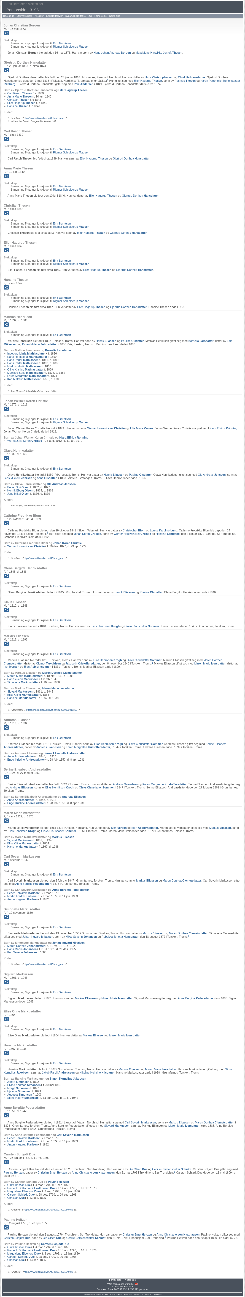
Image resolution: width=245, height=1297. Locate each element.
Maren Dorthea (62, 672)
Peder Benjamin (23, 893)
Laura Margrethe (27, 375)
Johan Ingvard (37, 936)
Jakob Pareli (58, 1072)
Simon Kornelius (68, 1078)
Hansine (17, 106)
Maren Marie (210, 663)
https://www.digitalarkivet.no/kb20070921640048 (48, 1209)
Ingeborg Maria (26, 353)
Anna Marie (20, 96)
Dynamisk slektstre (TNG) (78, 16)
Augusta (19, 1094)
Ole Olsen (138, 1169)
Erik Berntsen (126, 1286)
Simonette (23, 682)
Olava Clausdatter (141, 626)
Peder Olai (18, 487)
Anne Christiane (93, 1172)
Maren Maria (24, 675)
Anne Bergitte (33, 883)
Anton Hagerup (22, 899)
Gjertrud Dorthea (131, 158)
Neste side (114, 16)
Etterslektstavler (54, 16)
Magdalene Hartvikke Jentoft (159, 52)
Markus (220, 827)
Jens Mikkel (18, 478)
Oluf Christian (19, 1185)
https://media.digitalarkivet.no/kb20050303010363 (51, 710)
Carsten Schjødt (20, 1194)
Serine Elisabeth (65, 753)
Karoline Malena (27, 356)
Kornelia (200, 340)
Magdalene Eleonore (23, 1191)
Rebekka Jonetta (120, 936)
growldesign (156, 1294)
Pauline (132, 340)
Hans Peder (23, 359)
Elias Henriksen (105, 626)
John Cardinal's (110, 1294)
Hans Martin (22, 949)
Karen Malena (39, 344)
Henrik (106, 340)
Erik (62, 43)
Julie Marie (141, 428)
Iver (11, 666)
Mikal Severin (81, 936)
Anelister (39, 16)
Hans (159, 77)
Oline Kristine (25, 369)
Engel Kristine (26, 759)
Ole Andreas (212, 474)
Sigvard (20, 691)
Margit (18, 1088)
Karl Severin (22, 952)
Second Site (122, 1294)
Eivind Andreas (24, 1085)
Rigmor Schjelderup (71, 46)
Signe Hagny (22, 1097)
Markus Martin (24, 366)
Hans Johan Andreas (112, 52)
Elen (37, 666)
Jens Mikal (18, 493)
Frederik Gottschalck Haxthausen (31, 1188)
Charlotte (191, 77)
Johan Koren (87, 533)
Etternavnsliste (24, 16)
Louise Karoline (163, 530)
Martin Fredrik (21, 896)
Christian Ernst (52, 1172)
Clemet (48, 663)
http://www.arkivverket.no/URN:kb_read (44, 118)
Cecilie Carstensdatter (171, 1169)
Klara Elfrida (223, 428)
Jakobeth (82, 663)
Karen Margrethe (88, 747)
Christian (18, 99)
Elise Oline (23, 694)
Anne (47, 478)
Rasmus (185, 80)
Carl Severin (23, 679)
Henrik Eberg (20, 490)
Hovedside (8, 16)
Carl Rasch (19, 93)
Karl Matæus (23, 379)
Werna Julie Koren (24, 440)
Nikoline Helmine (97, 1072)
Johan (18, 1081)
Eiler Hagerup (148, 80)
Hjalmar (19, 1091)
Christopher (134, 530)
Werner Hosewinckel (106, 428)
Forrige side (101, 16)
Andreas (48, 747)
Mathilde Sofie (26, 372)
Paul (83, 84)
